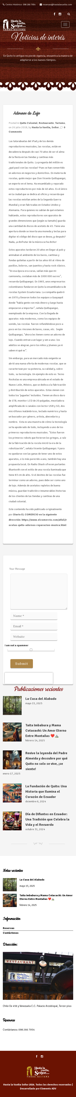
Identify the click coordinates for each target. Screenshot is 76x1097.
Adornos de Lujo (26, 113)
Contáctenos (10, 932)
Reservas (8, 928)
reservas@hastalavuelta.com (57, 4)
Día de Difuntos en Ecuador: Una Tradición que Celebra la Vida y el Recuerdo (47, 819)
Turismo (60, 123)
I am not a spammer (30, 647)
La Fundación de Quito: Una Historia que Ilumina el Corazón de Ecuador (46, 791)
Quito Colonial (28, 123)
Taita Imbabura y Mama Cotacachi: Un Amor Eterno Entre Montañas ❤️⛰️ (45, 730)
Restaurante (46, 123)
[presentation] (29, 678)
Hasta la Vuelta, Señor (45, 127)
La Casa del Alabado (40, 699)
